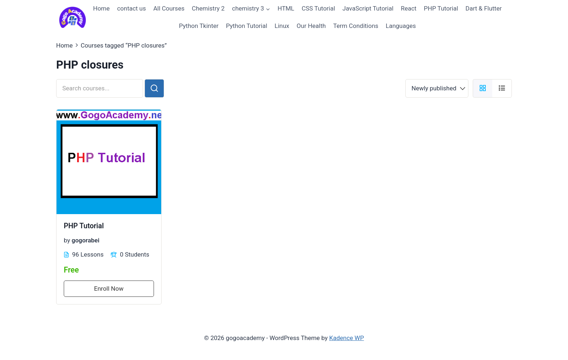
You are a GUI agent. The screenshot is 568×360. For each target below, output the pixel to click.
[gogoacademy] (72, 17)
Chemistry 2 (208, 8)
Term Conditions (356, 25)
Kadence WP (346, 337)
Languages (401, 25)
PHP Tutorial (441, 8)
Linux (282, 25)
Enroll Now (109, 288)
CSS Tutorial (318, 8)
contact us (131, 8)
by (67, 240)
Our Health (311, 25)
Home (101, 8)
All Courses (168, 8)
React (408, 8)
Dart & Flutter (483, 8)
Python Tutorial (246, 25)
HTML (285, 8)
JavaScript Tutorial (367, 8)
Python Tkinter (198, 25)
